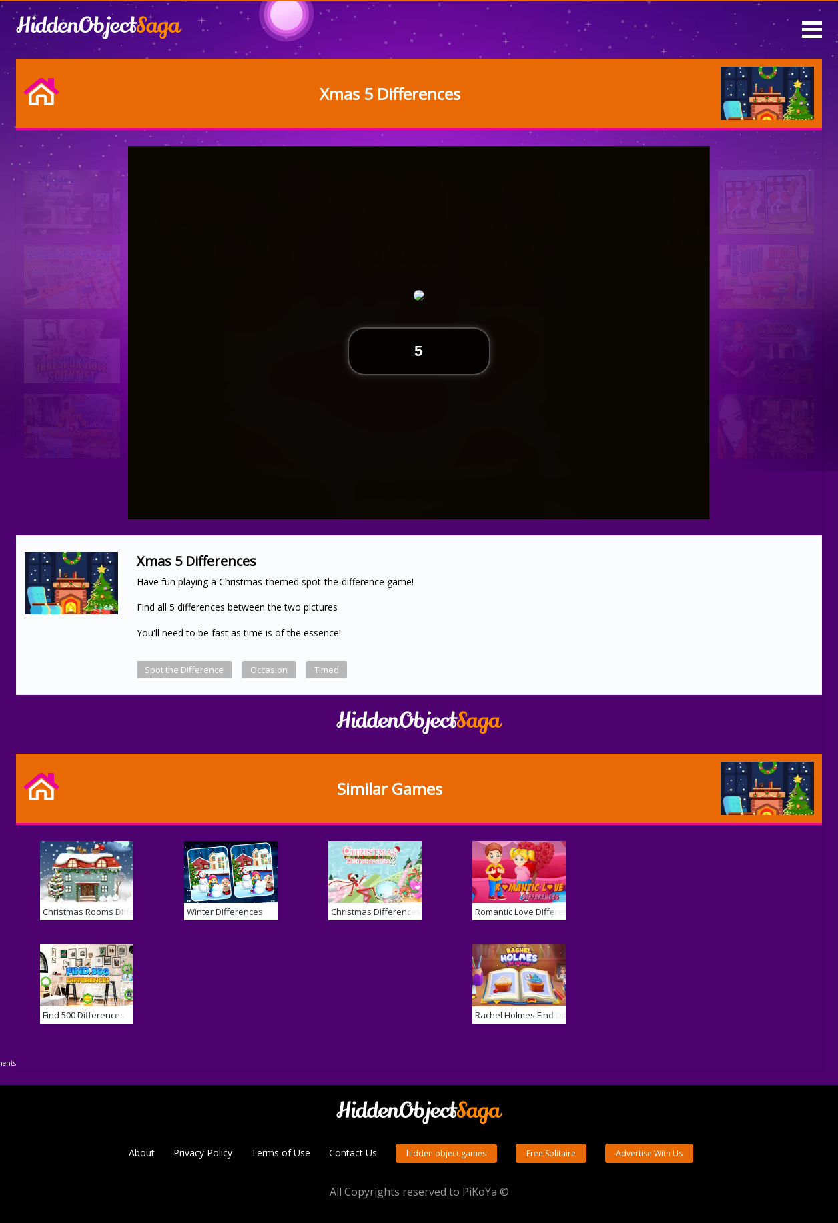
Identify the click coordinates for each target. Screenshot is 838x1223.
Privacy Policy (202, 1152)
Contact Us (353, 1152)
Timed (326, 670)
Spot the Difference (184, 670)
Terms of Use (280, 1152)
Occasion (269, 670)
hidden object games (446, 1153)
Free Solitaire (551, 1153)
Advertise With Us (649, 1153)
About (142, 1152)
